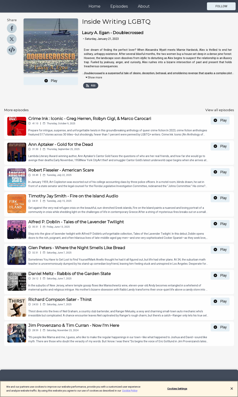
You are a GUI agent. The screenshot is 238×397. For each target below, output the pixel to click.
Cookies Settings (177, 391)
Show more (93, 77)
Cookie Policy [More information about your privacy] (129, 393)
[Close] (231, 391)
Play (50, 81)
